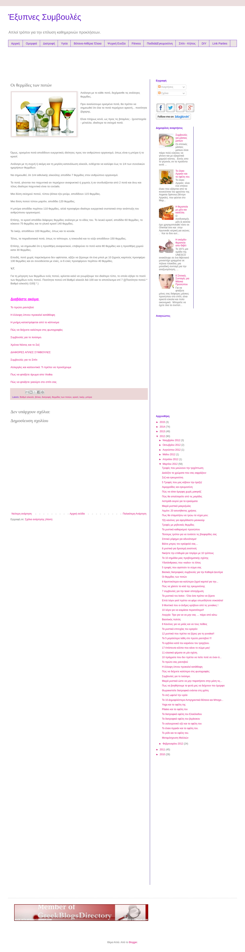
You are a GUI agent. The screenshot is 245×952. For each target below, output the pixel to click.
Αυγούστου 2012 (172, 449)
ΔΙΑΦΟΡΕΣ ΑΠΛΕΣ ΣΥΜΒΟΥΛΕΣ (31, 352)
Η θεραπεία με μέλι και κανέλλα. (182, 209)
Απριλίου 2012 (171, 459)
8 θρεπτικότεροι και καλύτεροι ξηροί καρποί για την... (190, 581)
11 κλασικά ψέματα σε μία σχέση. (180, 652)
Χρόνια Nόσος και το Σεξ (25, 344)
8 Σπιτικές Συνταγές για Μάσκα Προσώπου (182, 280)
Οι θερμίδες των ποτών (174, 576)
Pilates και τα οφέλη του (175, 709)
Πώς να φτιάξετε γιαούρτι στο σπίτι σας (33, 381)
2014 (163, 426)
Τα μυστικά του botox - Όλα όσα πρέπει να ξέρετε (188, 595)
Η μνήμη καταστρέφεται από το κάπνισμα (35, 322)
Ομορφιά (31, 43)
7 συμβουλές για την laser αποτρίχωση (183, 591)
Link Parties (219, 43)
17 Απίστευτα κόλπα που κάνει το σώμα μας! (186, 647)
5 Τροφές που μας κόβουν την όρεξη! (182, 482)
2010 (163, 754)
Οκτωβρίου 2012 (172, 445)
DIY (204, 43)
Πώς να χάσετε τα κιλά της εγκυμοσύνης (183, 586)
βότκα (38, 397)
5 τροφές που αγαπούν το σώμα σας (181, 567)
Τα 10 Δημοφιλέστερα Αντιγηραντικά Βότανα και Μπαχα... (192, 700)
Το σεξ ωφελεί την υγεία (174, 695)
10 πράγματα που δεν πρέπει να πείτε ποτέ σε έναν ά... (192, 657)
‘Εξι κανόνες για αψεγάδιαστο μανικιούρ (183, 520)
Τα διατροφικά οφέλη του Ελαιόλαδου (182, 714)
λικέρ (81, 397)
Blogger (133, 942)
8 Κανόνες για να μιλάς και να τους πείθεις (184, 624)
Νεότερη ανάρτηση (22, 513)
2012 (163, 436)
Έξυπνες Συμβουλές (44, 17)
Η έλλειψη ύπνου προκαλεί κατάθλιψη (33, 314)
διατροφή (46, 397)
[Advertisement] (88, 62)
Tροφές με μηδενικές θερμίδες (178, 524)
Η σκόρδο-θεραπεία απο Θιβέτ (181, 242)
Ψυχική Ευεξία (117, 43)
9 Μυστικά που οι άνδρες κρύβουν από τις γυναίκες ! (190, 605)
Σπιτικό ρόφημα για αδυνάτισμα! (179, 539)
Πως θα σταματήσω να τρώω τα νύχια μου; (185, 515)
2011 (163, 749)
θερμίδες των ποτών (62, 397)
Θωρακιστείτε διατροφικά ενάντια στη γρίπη (185, 690)
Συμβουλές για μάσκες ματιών (181, 137)
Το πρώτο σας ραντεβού (175, 662)
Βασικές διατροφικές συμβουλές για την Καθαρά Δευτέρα (192, 572)
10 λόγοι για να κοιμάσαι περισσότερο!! (183, 610)
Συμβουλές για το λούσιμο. (26, 337)
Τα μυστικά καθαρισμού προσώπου (181, 529)
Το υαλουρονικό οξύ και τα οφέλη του (182, 723)
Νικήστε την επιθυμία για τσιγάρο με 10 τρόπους (188, 553)
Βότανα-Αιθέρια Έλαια (87, 43)
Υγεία (64, 43)
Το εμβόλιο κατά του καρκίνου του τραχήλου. (186, 643)
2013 (163, 431)
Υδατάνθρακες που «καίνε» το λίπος (181, 562)
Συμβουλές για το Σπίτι (24, 359)
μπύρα (88, 397)
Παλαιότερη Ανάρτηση (134, 513)
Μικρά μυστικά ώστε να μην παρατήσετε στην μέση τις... (192, 681)
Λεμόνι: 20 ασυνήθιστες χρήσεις (179, 510)
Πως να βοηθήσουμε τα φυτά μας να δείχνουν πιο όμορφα (193, 685)
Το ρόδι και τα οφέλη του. (175, 733)
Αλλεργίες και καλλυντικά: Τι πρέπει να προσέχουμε (41, 367)
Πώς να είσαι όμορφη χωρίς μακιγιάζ (181, 491)
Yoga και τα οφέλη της (174, 704)
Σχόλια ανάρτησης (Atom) (38, 519)
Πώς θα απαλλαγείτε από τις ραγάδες (182, 496)
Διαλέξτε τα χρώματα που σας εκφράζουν (184, 472)
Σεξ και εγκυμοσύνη (172, 477)
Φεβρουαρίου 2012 (173, 743)
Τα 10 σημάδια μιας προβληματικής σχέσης (185, 558)
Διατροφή (49, 43)
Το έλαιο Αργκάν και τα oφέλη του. (183, 173)
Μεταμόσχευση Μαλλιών (175, 737)
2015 (163, 422)
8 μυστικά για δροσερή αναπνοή (179, 548)
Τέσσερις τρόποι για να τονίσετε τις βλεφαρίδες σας (189, 534)
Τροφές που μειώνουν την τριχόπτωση (182, 468)
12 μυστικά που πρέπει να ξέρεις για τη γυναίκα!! (188, 633)
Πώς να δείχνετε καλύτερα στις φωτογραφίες (37, 329)
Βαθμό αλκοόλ (27, 397)
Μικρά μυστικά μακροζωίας (176, 506)
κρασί (75, 397)
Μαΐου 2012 (169, 454)
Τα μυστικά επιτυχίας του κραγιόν (180, 629)
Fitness (136, 43)
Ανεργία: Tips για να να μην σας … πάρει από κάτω (189, 614)
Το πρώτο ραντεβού (22, 307)
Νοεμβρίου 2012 (172, 440)
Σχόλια (163, 93)
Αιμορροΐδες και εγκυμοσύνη (177, 487)
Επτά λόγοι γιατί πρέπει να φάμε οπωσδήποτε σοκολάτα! (192, 600)
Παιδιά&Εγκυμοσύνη (160, 43)
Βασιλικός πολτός (171, 619)
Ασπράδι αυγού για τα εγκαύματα (180, 501)
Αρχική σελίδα (77, 513)
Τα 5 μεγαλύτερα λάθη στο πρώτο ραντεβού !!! (187, 638)
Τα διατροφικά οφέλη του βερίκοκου (181, 718)
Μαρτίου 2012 (170, 464)
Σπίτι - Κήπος (187, 43)
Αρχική (15, 43)
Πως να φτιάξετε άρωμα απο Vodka (31, 374)
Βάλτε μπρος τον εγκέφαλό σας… (180, 543)
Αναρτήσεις (165, 87)
